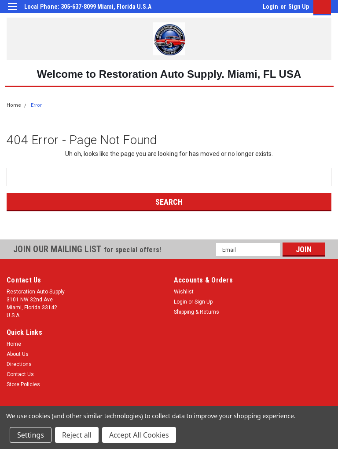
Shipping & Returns (196, 312)
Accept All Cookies (139, 435)
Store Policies (23, 384)
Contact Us (20, 374)
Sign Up (298, 6)
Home (14, 105)
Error (36, 105)
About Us (18, 354)
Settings (30, 435)
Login (270, 6)
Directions (19, 364)
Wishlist (184, 292)
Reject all (77, 435)
